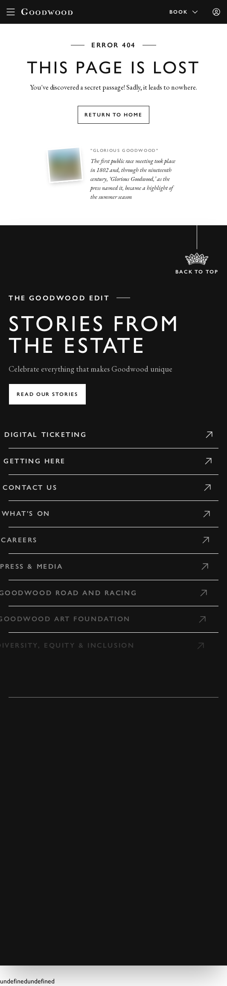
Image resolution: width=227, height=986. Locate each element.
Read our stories (47, 394)
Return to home (113, 115)
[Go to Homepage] (47, 12)
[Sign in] (216, 12)
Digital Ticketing (42, 434)
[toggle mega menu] (10, 12)
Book (184, 12)
